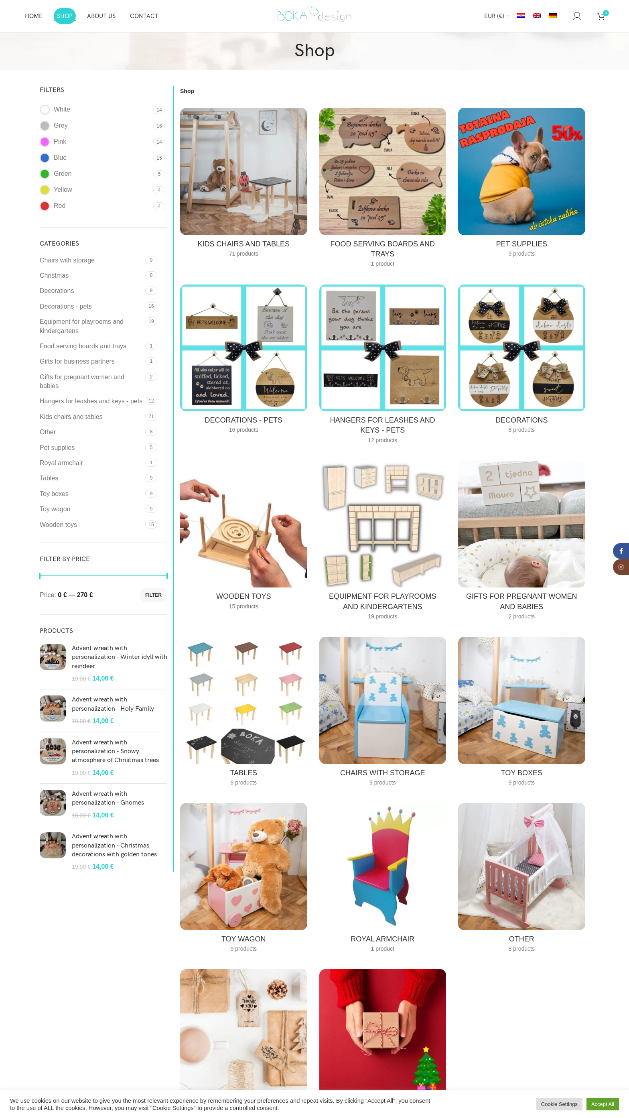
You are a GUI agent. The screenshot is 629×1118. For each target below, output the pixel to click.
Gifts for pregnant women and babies (82, 381)
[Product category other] (521, 880)
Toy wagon (55, 509)
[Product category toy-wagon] (243, 880)
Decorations (57, 290)
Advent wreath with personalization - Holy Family (113, 704)
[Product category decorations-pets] (243, 362)
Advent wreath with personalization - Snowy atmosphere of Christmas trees (115, 751)
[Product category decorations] (521, 362)
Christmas (54, 275)
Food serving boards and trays (83, 346)
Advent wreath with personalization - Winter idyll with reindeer (119, 657)
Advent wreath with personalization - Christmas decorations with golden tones (114, 845)
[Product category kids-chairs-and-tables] (243, 185)
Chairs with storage (67, 260)
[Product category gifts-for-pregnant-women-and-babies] (521, 543)
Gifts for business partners (77, 361)
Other (48, 432)
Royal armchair (61, 462)
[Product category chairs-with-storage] (382, 714)
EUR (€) (494, 16)
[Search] (565, 16)
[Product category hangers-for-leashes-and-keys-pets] (382, 367)
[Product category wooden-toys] (243, 538)
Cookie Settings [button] (559, 1104)
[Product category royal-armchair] (382, 880)
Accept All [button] (602, 1104)
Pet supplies (57, 447)
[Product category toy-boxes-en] (521, 714)
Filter (153, 595)
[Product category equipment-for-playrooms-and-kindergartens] (382, 543)
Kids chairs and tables (71, 416)
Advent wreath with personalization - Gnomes (108, 798)
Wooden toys (58, 524)
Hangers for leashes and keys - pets (91, 401)
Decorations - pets (66, 306)
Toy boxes (54, 493)
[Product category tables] (243, 714)
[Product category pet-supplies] (521, 185)
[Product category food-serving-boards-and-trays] (382, 190)
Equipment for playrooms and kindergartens (82, 326)
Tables (49, 478)
